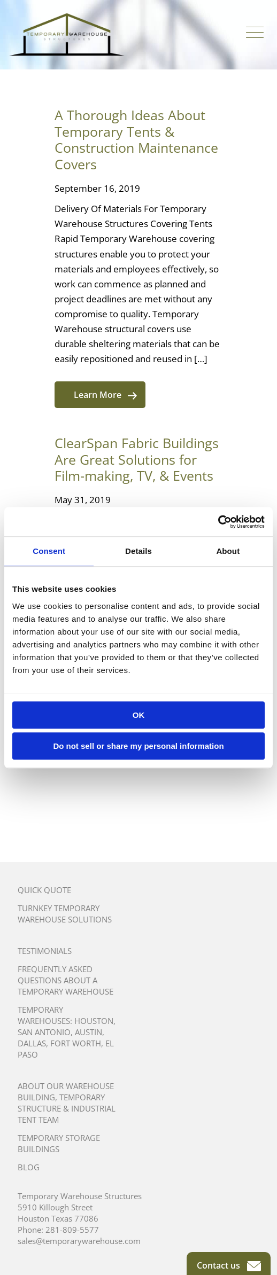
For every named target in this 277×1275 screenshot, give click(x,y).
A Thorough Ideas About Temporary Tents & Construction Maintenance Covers (136, 139)
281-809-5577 (72, 1229)
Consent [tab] (49, 551)
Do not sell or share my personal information (138, 745)
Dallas (32, 1043)
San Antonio (44, 1032)
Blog (29, 1167)
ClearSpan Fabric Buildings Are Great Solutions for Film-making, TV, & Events (137, 459)
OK (139, 714)
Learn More (105, 395)
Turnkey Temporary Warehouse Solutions (65, 914)
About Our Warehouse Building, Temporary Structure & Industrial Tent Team (67, 1103)
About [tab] (228, 551)
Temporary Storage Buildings (59, 1143)
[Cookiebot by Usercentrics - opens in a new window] (218, 522)
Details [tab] (138, 551)
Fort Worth (75, 1043)
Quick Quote (44, 890)
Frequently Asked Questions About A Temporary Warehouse (65, 980)
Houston (93, 1020)
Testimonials (45, 950)
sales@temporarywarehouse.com (79, 1240)
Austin (88, 1032)
